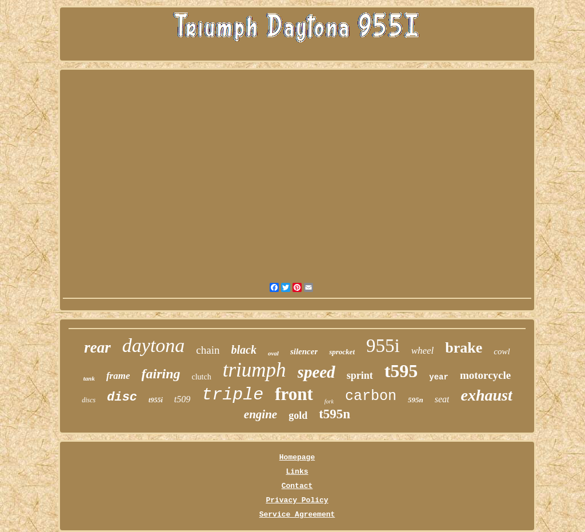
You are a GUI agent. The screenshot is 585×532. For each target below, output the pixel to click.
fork (329, 401)
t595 (401, 371)
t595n (334, 414)
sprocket (342, 351)
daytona (153, 345)
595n (415, 399)
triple (232, 395)
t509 (182, 399)
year (438, 377)
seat (442, 399)
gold (298, 415)
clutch (201, 377)
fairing (161, 373)
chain (207, 350)
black (244, 349)
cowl (502, 351)
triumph (254, 370)
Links (297, 471)
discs (88, 400)
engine (260, 414)
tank (89, 378)
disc (122, 397)
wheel (422, 350)
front (294, 394)
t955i (156, 400)
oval (273, 353)
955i (383, 345)
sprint (360, 375)
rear (97, 347)
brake (463, 347)
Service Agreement (297, 514)
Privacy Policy (297, 500)
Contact (297, 486)
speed (316, 372)
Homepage (297, 457)
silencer (304, 351)
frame (118, 375)
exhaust (486, 395)
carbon (370, 396)
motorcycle (485, 375)
